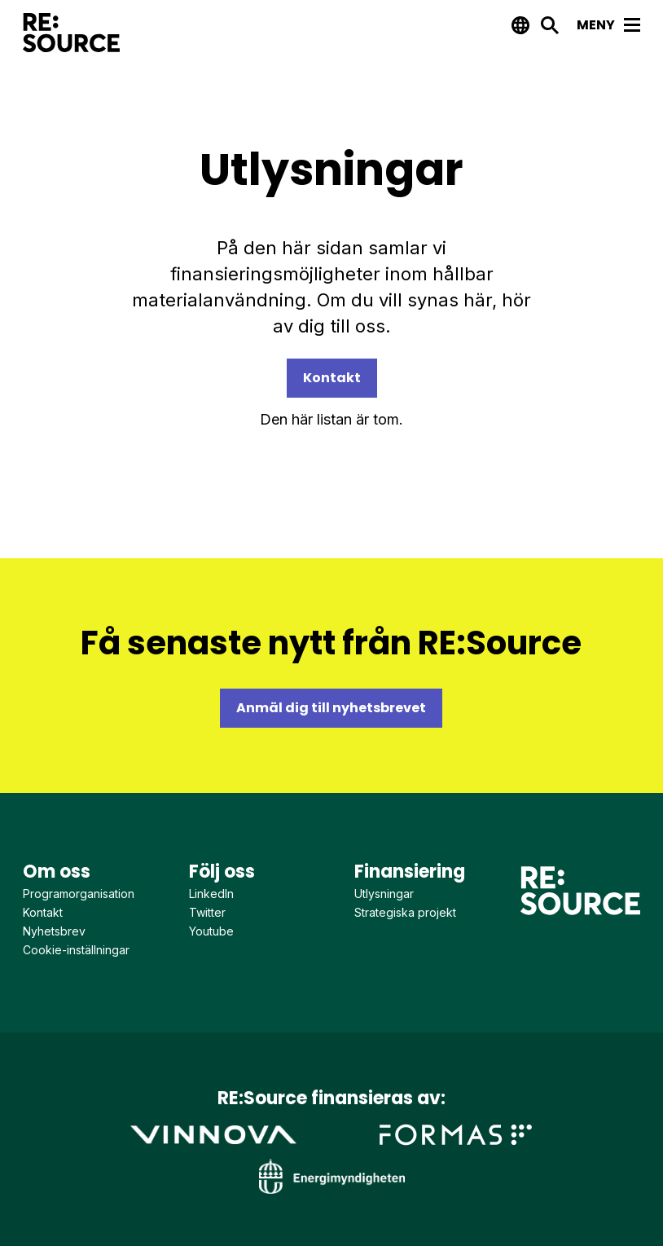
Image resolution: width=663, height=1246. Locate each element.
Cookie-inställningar (76, 950)
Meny (608, 24)
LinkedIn (211, 893)
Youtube (211, 931)
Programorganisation (78, 893)
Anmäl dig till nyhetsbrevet (331, 707)
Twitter (207, 912)
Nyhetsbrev (54, 931)
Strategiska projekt (405, 912)
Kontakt (332, 377)
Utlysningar (384, 893)
